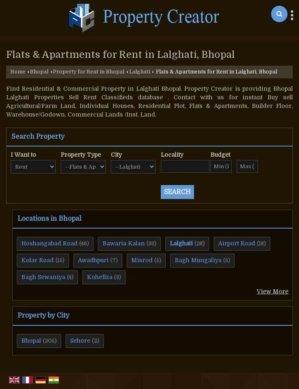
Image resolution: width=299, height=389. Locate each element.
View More (272, 291)
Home (17, 72)
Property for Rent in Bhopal (88, 72)
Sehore (80, 340)
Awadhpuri (93, 260)
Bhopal (39, 72)
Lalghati (139, 72)
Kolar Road (37, 260)
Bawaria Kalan (124, 243)
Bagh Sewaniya (43, 277)
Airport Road (236, 243)
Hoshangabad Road (49, 243)
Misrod (142, 260)
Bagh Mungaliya (198, 260)
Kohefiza (99, 277)
